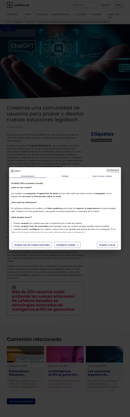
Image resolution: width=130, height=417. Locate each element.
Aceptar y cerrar (107, 245)
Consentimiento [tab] (27, 176)
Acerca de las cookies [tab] (102, 176)
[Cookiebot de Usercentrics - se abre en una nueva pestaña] (108, 171)
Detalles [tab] (65, 176)
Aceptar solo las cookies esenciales (32, 245)
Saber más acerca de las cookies (27, 238)
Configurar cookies (67, 245)
